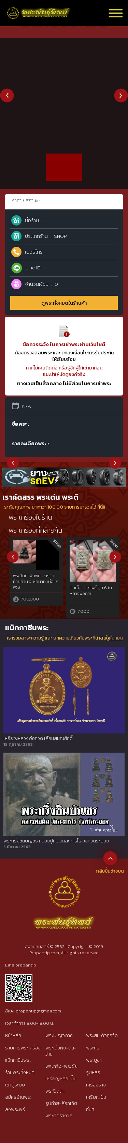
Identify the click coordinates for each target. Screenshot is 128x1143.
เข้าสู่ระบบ (15, 1085)
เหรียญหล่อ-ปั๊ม (60, 1078)
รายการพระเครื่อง (23, 1047)
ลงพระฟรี (15, 1109)
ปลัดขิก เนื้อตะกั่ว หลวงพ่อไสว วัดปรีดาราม (92, 584)
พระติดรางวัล (58, 1115)
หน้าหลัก (13, 1035)
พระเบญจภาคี (59, 1035)
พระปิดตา (55, 1091)
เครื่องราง (96, 1085)
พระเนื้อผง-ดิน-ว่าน (60, 1051)
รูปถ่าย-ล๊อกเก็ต (61, 1103)
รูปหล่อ (93, 1072)
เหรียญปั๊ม (96, 1097)
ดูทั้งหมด (114, 638)
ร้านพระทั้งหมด (19, 1072)
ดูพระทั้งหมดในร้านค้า (64, 303)
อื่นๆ (90, 1109)
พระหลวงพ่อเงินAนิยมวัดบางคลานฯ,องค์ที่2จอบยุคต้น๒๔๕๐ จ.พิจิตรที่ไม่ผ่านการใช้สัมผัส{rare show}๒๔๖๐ (35, 586)
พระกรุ (92, 1047)
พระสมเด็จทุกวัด (102, 1035)
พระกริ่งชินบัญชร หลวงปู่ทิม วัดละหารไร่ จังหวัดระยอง (56, 841)
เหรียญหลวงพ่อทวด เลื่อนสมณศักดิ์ (38, 738)
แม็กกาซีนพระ (18, 1060)
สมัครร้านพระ (18, 1097)
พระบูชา (94, 1060)
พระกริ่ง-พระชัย (61, 1066)
